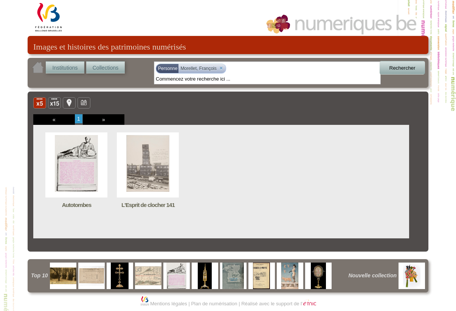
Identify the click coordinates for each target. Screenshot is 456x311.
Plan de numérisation (214, 303)
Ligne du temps (84, 102)
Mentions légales (168, 303)
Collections (105, 68)
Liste (54, 102)
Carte (69, 102)
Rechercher (402, 68)
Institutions (65, 68)
